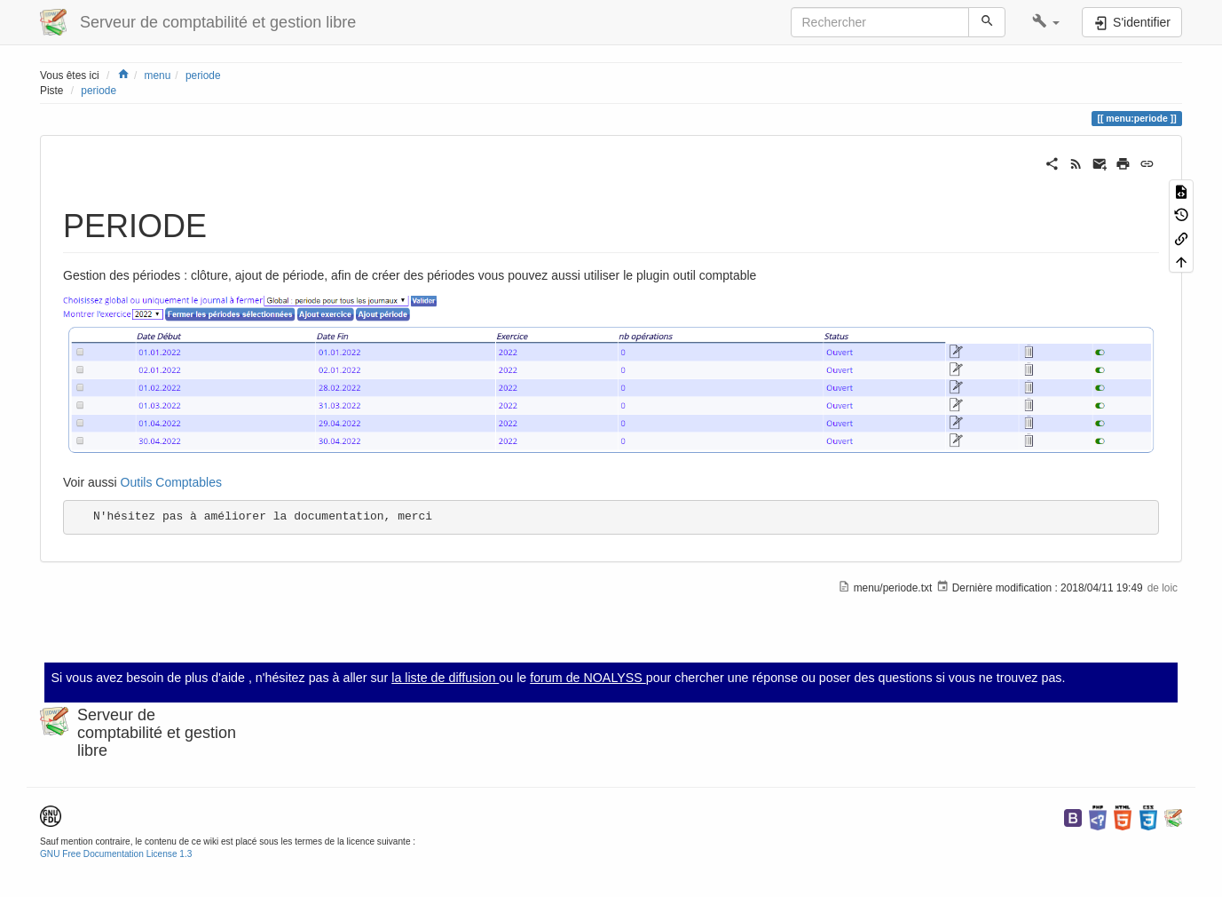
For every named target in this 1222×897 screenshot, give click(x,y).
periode (203, 75)
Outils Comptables (171, 482)
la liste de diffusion (445, 678)
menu (158, 75)
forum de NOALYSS (588, 678)
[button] (1046, 22)
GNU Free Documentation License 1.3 (116, 854)
